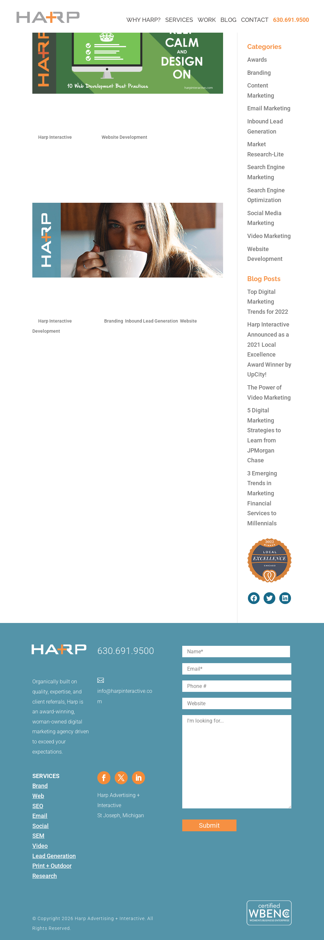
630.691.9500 (291, 19)
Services (179, 19)
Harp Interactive (55, 137)
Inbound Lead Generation (151, 321)
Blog (228, 19)
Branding (113, 321)
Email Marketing (268, 108)
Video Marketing (269, 235)
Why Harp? (143, 19)
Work (207, 19)
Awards (257, 59)
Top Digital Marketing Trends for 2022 (267, 301)
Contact (254, 19)
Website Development (124, 137)
